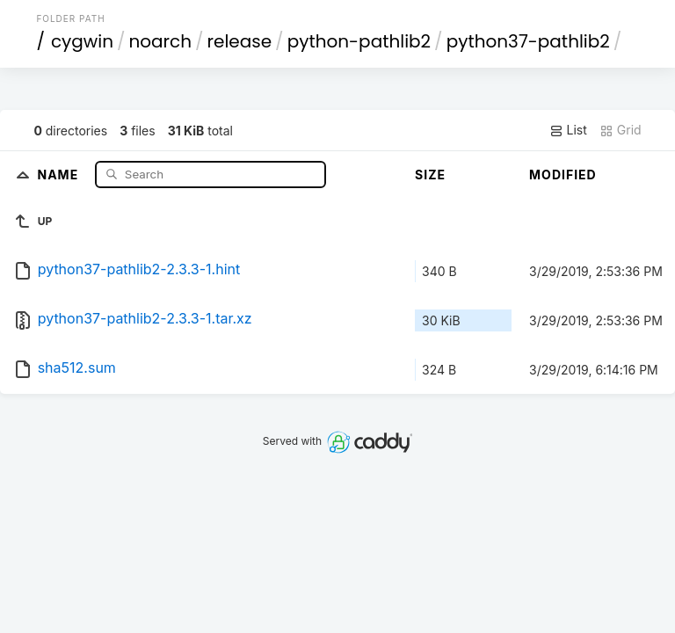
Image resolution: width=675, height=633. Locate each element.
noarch (160, 41)
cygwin (82, 41)
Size (430, 174)
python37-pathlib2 (528, 41)
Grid (620, 130)
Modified (563, 174)
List (568, 130)
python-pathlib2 (359, 41)
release (239, 41)
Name (60, 173)
